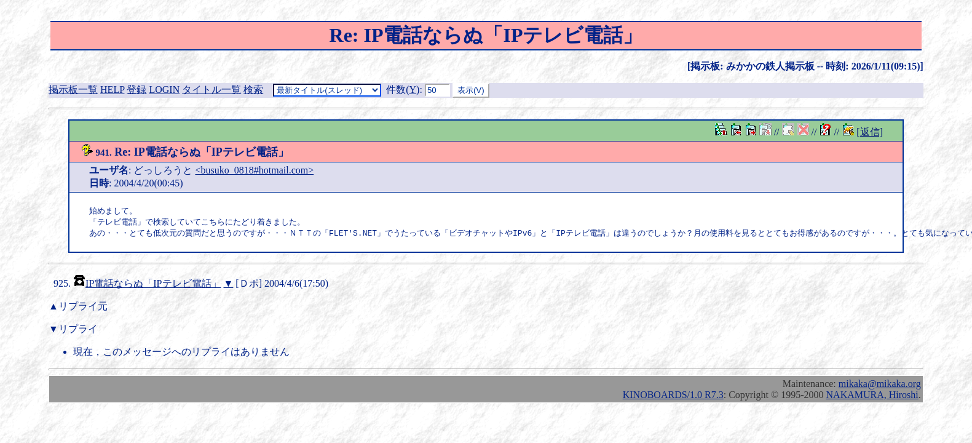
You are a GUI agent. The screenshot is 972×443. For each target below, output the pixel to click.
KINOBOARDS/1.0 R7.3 (673, 396)
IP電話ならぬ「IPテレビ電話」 (153, 285)
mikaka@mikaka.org (880, 385)
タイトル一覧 (211, 89)
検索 (253, 89)
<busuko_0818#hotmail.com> (255, 170)
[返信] (869, 132)
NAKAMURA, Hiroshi (872, 396)
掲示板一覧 (73, 89)
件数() (402, 89)
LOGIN (164, 89)
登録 (136, 89)
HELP (112, 89)
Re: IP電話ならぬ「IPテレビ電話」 (185, 152)
